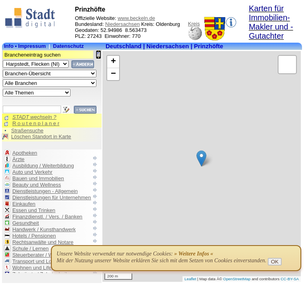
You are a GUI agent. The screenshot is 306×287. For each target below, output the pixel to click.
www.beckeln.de (136, 18)
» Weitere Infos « (193, 254)
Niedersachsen (122, 24)
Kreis (194, 24)
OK (275, 262)
